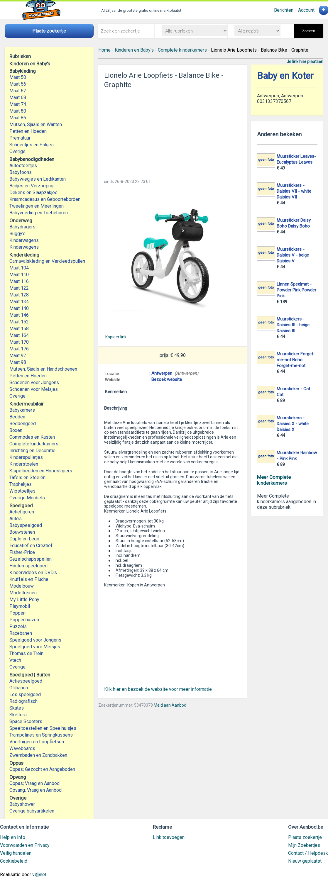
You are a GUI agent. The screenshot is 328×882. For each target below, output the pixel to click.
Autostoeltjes (23, 165)
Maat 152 (19, 322)
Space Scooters (25, 721)
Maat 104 (19, 268)
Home (104, 50)
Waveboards (22, 748)
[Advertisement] (172, 132)
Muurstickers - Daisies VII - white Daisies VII (294, 191)
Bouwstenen (22, 532)
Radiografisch (23, 701)
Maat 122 (19, 288)
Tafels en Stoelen (27, 477)
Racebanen (20, 633)
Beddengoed (22, 423)
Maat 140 (19, 308)
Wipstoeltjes (22, 491)
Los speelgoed (25, 694)
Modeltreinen (23, 593)
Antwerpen (161, 373)
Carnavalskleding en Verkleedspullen (47, 261)
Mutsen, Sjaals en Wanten (35, 124)
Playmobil (19, 606)
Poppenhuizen (24, 620)
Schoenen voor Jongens (34, 382)
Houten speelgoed (28, 566)
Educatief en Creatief (31, 545)
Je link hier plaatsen (305, 61)
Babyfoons (20, 172)
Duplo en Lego (24, 539)
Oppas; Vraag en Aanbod (34, 783)
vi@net (39, 874)
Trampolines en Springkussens (41, 735)
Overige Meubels (27, 498)
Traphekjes (20, 484)
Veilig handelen (15, 853)
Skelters (18, 715)
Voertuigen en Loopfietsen (36, 741)
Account (306, 10)
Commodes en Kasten (32, 437)
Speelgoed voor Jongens (35, 640)
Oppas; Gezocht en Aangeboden (42, 769)
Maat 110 (19, 274)
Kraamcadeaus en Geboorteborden (44, 199)
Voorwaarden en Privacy (25, 845)
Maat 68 (17, 97)
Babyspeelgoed (25, 525)
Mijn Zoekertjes (304, 845)
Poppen (17, 613)
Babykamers (22, 410)
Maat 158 (19, 328)
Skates (16, 708)
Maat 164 (19, 335)
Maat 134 (19, 301)
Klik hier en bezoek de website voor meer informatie (158, 689)
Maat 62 (17, 91)
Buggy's (17, 233)
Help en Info (12, 837)
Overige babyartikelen (31, 811)
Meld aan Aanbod (170, 705)
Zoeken (308, 31)
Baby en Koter (285, 75)
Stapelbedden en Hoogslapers (40, 471)
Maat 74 (17, 104)
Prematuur (20, 138)
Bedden (17, 417)
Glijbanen (18, 688)
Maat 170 (19, 342)
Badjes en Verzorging (31, 186)
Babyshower (22, 804)
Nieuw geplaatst (305, 861)
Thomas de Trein (26, 653)
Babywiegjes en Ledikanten (37, 179)
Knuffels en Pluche (28, 579)
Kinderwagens (24, 240)
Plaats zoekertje (305, 837)
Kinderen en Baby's (134, 50)
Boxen (15, 430)
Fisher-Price (22, 552)
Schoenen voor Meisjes (33, 389)
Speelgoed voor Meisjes (34, 646)
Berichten (283, 10)
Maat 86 (17, 118)
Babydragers (22, 227)
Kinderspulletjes (26, 457)
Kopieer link (115, 337)
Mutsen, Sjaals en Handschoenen (43, 369)
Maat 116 (19, 281)
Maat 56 (17, 84)
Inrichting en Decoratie (32, 450)
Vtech (15, 660)
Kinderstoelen (23, 464)
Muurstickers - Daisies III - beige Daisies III (293, 324)
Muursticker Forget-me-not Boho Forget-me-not (296, 359)
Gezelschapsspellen (30, 559)
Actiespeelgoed (25, 681)
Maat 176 (19, 349)
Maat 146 (19, 315)
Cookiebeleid (13, 861)
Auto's (15, 518)
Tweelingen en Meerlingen (36, 206)
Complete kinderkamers (33, 444)
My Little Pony (24, 599)
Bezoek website (166, 379)
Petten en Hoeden (28, 131)
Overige (17, 151)
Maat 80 (17, 111)
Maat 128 (19, 295)
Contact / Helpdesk (308, 853)
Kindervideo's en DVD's (33, 572)
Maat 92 (17, 355)
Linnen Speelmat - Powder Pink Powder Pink (296, 289)
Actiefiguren (21, 512)
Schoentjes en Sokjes (31, 144)
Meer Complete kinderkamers (274, 480)
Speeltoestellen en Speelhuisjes (42, 728)
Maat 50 (17, 77)
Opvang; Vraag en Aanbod (35, 790)
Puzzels (18, 626)
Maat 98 (17, 362)
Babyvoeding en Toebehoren (38, 213)
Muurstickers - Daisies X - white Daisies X (293, 423)
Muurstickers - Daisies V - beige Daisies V (293, 255)
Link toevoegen (169, 837)
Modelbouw (21, 586)
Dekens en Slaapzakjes (33, 192)
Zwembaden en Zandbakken (38, 755)
